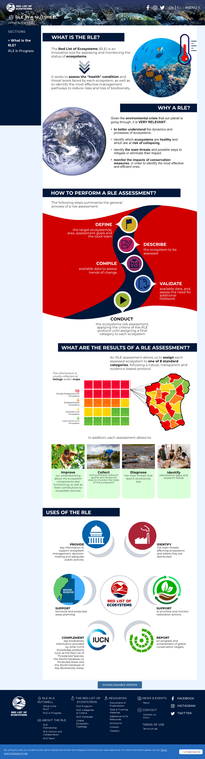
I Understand (191, 752)
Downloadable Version (119, 684)
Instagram (183, 706)
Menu (193, 7)
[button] (148, 7)
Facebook (182, 699)
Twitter (181, 713)
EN (171, 7)
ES (179, 7)
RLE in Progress (21, 51)
